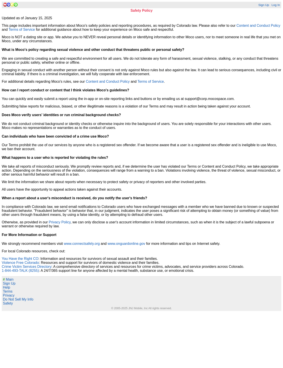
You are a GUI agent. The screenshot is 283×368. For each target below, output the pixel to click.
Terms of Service (22, 29)
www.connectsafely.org (82, 243)
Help (6, 287)
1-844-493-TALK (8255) (20, 270)
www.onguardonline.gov (126, 243)
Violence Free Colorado (20, 262)
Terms (8, 291)
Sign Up (263, 5)
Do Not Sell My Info (18, 299)
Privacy (8, 295)
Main (8, 279)
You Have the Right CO (20, 259)
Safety (8, 303)
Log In (276, 5)
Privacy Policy (60, 222)
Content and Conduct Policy (258, 25)
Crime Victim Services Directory (27, 266)
